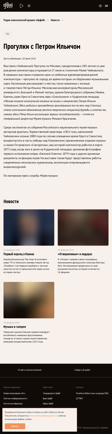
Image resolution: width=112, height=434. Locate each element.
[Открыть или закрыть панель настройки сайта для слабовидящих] (100, 6)
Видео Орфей (47, 398)
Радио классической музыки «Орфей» (24, 20)
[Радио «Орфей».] (21, 6)
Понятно (15, 426)
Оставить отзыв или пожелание (29, 370)
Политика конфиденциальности (15, 398)
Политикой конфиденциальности (44, 416)
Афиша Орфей (48, 404)
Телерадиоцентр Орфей (51, 393)
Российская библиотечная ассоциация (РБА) (92, 393)
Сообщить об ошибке (82, 370)
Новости (55, 20)
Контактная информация (13, 404)
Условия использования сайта (14, 393)
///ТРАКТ (79, 398)
